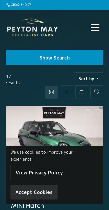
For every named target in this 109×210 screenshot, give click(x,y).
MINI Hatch (27, 206)
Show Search (55, 57)
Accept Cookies (34, 192)
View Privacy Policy (39, 172)
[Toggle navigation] (95, 27)
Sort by (86, 79)
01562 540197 (21, 5)
